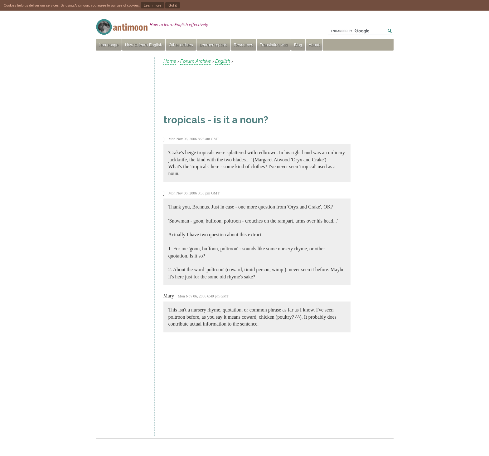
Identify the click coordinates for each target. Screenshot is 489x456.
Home (169, 61)
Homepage (109, 44)
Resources (243, 44)
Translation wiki (274, 44)
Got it (172, 5)
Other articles (181, 44)
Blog (298, 44)
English (222, 61)
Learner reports (213, 44)
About (314, 44)
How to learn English (143, 44)
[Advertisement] (123, 151)
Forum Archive (195, 61)
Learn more (152, 5)
